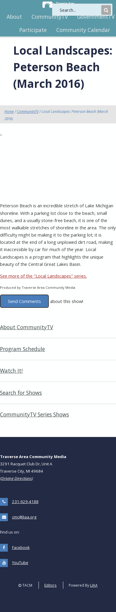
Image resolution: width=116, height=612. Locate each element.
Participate (33, 29)
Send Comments (24, 301)
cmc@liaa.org (24, 517)
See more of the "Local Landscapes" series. (43, 276)
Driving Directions (16, 478)
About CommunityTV (26, 327)
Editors (50, 585)
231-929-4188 (25, 501)
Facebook (21, 547)
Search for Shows (21, 392)
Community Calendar (83, 29)
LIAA (94, 585)
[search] (80, 10)
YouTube (20, 562)
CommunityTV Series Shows (34, 414)
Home (9, 111)
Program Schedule (22, 348)
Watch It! (11, 370)
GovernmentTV (95, 16)
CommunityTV (50, 16)
